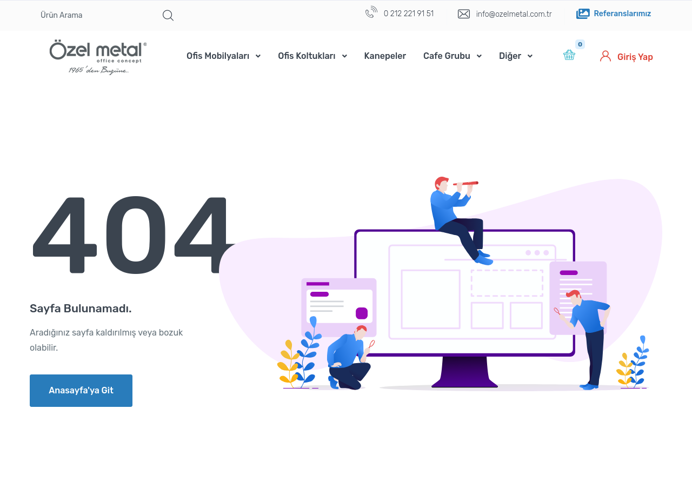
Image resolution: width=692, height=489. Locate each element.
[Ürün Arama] (93, 15)
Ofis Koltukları (306, 56)
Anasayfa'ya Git (81, 390)
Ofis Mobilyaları (218, 56)
